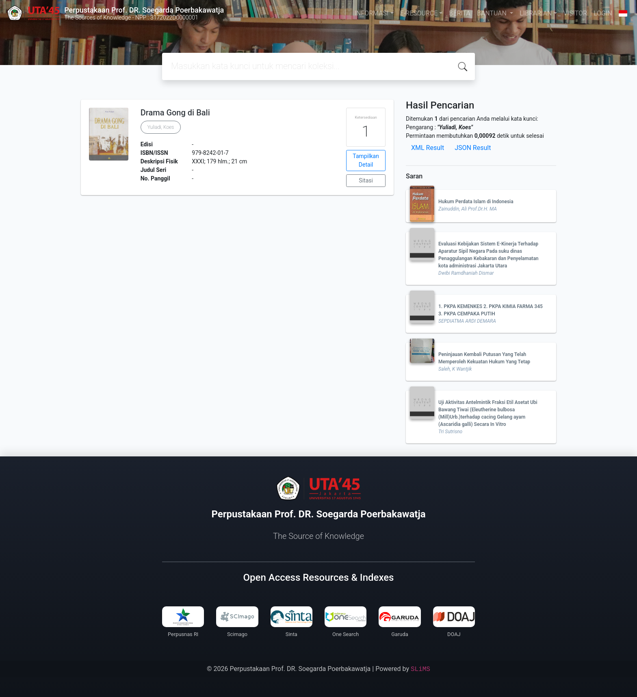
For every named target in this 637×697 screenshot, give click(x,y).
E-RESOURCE (419, 13)
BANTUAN (492, 13)
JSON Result (473, 148)
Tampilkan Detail (366, 160)
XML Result (427, 148)
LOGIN (603, 13)
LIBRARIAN (536, 13)
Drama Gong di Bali (175, 112)
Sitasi (366, 180)
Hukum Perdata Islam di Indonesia (476, 201)
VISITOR (575, 13)
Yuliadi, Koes (160, 127)
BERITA (459, 13)
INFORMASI (372, 13)
